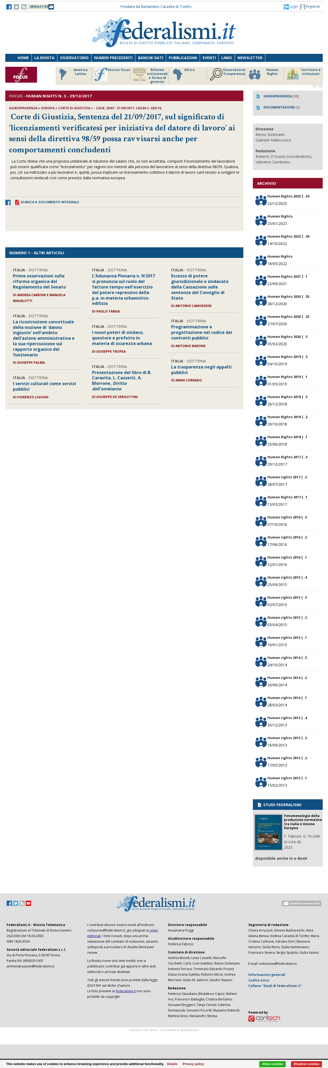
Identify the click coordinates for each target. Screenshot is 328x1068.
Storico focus (112, 74)
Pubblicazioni (183, 57)
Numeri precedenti (113, 57)
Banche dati (150, 57)
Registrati (310, 7)
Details (172, 1064)
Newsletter (250, 57)
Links (226, 57)
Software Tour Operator (164, 1036)
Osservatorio (74, 57)
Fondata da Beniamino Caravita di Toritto (156, 6)
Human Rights (263, 74)
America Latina (72, 74)
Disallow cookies (306, 1064)
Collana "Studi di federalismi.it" (275, 986)
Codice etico (258, 980)
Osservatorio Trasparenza (227, 74)
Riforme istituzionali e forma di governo (150, 76)
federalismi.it (126, 991)
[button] (291, 6)
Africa (183, 74)
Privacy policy (193, 1064)
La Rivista (44, 57)
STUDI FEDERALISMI (279, 804)
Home (23, 57)
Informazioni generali (266, 974)
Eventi (209, 57)
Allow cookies (272, 1064)
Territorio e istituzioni (303, 74)
